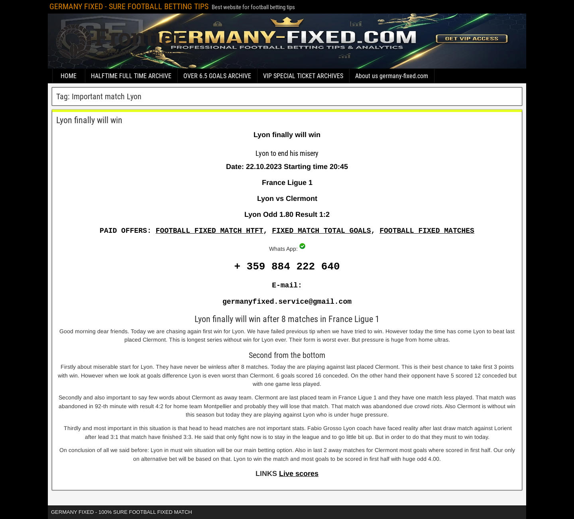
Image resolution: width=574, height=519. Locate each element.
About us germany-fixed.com (391, 76)
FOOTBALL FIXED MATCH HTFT (209, 231)
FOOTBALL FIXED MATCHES (426, 231)
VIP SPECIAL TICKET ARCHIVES (303, 76)
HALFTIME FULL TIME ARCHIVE (131, 76)
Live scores (298, 474)
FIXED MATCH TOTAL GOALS (321, 231)
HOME (69, 76)
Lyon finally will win (89, 120)
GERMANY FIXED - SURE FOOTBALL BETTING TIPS (128, 6)
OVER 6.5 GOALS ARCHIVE (217, 76)
